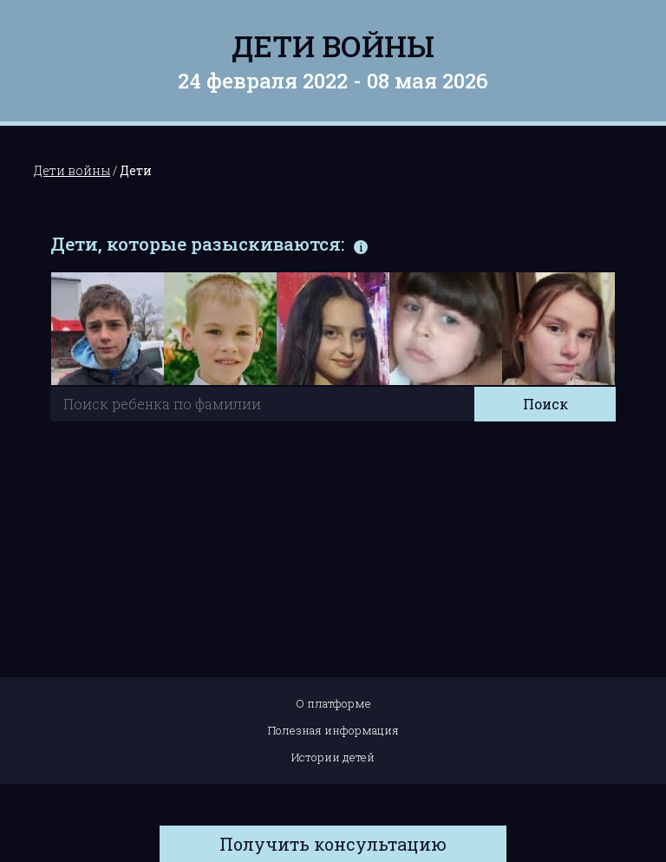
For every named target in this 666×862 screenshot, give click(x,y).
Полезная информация (333, 730)
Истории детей (333, 757)
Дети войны (333, 45)
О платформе (333, 703)
